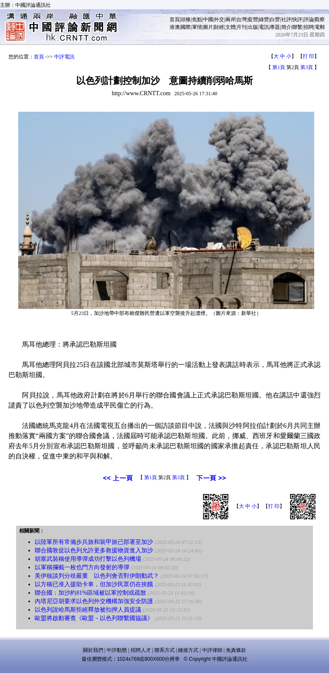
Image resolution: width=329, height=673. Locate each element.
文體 (230, 27)
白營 (275, 19)
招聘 (309, 27)
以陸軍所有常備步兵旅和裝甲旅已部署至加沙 (94, 542)
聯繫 (297, 27)
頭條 (186, 19)
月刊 (241, 27)
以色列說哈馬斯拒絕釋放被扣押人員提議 (88, 610)
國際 (186, 27)
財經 (219, 27)
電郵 (320, 27)
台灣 (241, 19)
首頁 (175, 19)
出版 (253, 27)
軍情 (197, 27)
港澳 (175, 27)
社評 (286, 19)
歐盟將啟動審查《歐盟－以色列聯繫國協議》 (94, 618)
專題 (275, 27)
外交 (219, 19)
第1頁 (278, 67)
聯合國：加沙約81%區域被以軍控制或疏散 (90, 593)
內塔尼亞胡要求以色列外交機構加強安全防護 (94, 601)
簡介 (286, 27)
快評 (297, 19)
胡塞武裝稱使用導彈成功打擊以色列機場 (88, 559)
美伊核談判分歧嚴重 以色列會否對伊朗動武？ (97, 576)
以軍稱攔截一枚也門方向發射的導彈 (82, 567)
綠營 (264, 19)
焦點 (197, 19)
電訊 (264, 27)
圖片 (208, 27)
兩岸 (230, 19)
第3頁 (306, 67)
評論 (309, 19)
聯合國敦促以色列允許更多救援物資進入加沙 (94, 550)
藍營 (253, 19)
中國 (208, 19)
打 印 (308, 56)
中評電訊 (64, 57)
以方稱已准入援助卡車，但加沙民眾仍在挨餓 (94, 584)
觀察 (320, 19)
